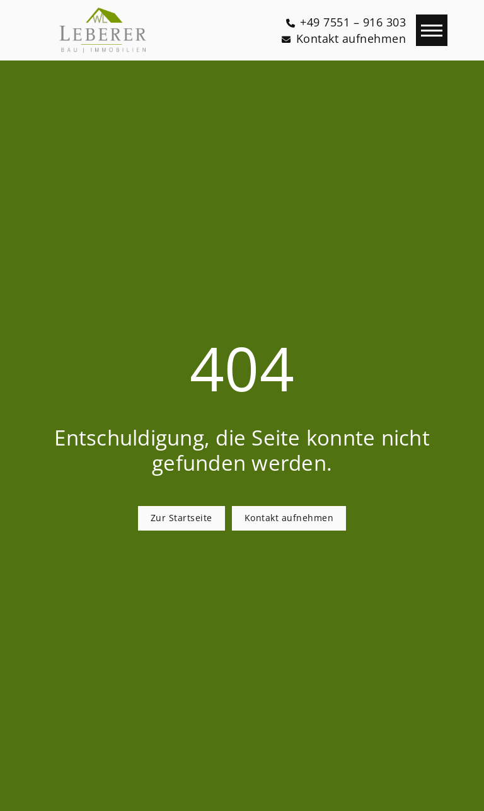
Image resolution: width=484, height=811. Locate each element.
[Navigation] (431, 30)
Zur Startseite (181, 518)
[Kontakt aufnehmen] (344, 38)
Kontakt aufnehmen (289, 518)
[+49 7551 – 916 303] (346, 22)
